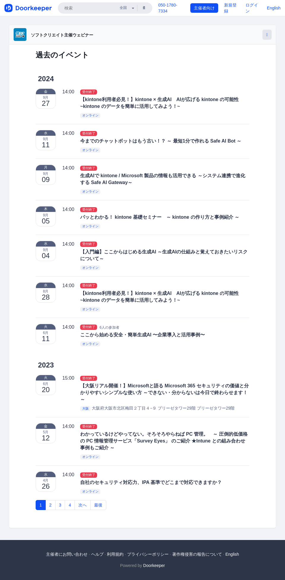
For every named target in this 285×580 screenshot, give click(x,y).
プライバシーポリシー (148, 554)
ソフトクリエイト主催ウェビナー (62, 35)
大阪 (85, 408)
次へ (82, 505)
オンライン (90, 115)
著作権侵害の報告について (197, 554)
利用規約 (115, 554)
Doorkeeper (154, 565)
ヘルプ (97, 554)
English (274, 8)
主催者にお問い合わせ (67, 554)
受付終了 (88, 92)
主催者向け (204, 8)
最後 (98, 505)
